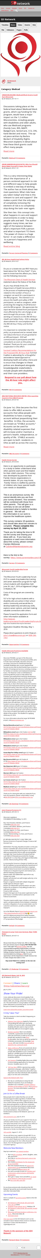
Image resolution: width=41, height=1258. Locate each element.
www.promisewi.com (17, 720)
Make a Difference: (13, 1048)
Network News (14, 1240)
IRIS (10, 390)
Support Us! (31, 8)
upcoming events (21, 1198)
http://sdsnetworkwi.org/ (17, 986)
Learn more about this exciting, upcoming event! (18, 1009)
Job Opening (12, 1060)
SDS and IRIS (7, 1132)
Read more (8, 151)
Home (2, 8)
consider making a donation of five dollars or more (21, 1085)
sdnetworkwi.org (22, 1253)
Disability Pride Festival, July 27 (17, 1206)
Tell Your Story (12, 1067)
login (12, 10)
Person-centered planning (18, 253)
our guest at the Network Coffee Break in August (22, 1178)
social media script (15, 1254)
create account (5, 10)
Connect (8, 8)
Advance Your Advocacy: (15, 1021)
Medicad (12, 158)
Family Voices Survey (9, 460)
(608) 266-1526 (15, 825)
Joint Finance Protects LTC (11, 810)
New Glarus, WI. (25, 1169)
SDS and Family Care (9, 1117)
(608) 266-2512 (15, 828)
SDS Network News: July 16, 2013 (13, 975)
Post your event (8, 1219)
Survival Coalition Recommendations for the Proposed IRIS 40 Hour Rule (19, 351)
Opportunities (14, 644)
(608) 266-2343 (15, 832)
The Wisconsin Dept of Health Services (19, 279)
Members (14, 8)
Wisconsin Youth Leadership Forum (15, 569)
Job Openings (13, 804)
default (12, 926)
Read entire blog (11, 246)
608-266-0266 (9, 797)
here (21, 954)
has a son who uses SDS (17, 1180)
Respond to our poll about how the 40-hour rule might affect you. (20, 380)
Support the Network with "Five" (13, 1078)
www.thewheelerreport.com (28, 911)
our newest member (22, 1151)
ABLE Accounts (14, 454)
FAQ (25, 8)
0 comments (21, 158)
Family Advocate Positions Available (15, 651)
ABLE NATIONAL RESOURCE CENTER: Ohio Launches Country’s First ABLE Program (20, 397)
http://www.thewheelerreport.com (14, 913)
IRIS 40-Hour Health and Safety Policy (15, 259)
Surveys (12, 563)
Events (20, 8)
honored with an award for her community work (21, 1044)
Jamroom (28, 1254)
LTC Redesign (13, 969)
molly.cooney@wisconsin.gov (24, 797)
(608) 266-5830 (15, 836)
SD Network (11, 81)
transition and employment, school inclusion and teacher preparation (21, 1173)
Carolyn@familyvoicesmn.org (19, 546)
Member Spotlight (13, 1032)
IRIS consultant (17, 1155)
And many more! (13, 1216)
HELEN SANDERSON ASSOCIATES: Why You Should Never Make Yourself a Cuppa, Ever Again (19, 165)
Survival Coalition (22, 946)
